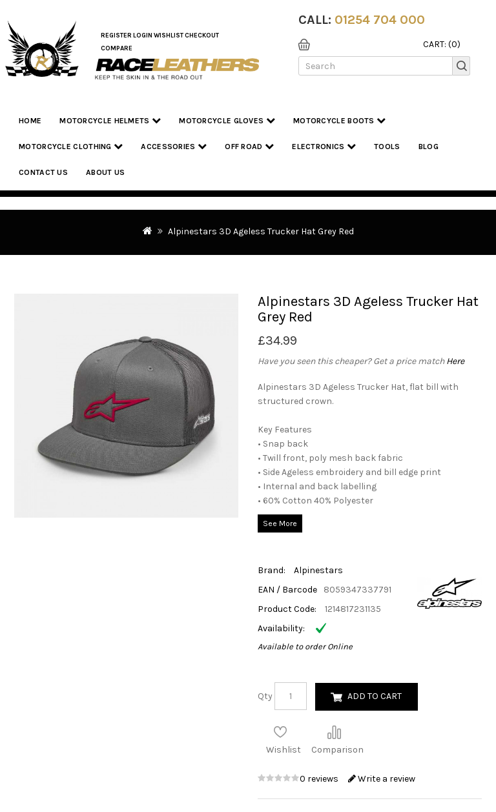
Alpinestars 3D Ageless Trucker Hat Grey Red (261, 231)
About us (105, 172)
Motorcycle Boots (339, 120)
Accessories (174, 146)
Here (455, 361)
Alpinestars (318, 570)
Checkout (202, 35)
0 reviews (320, 778)
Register (116, 35)
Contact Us (43, 172)
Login (142, 35)
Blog (428, 146)
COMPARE (116, 48)
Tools (387, 146)
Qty (265, 696)
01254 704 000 (380, 19)
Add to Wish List (280, 732)
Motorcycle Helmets (110, 120)
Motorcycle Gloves (227, 120)
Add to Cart (374, 696)
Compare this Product (334, 732)
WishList (168, 35)
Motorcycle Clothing (71, 146)
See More (280, 523)
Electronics (324, 146)
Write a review (381, 778)
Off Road (249, 146)
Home (30, 120)
